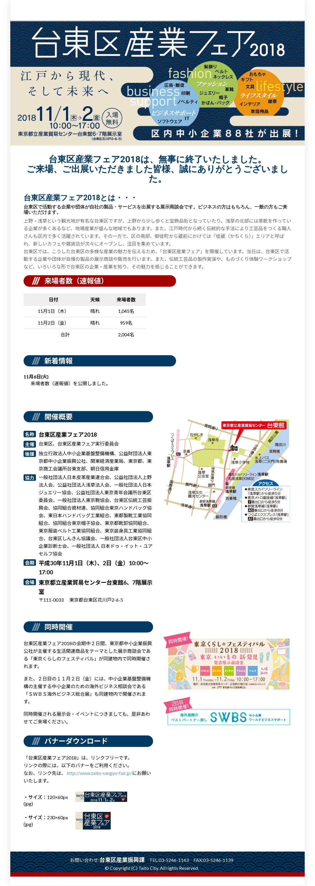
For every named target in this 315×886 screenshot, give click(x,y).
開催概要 (58, 416)
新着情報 (58, 360)
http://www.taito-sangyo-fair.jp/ (99, 773)
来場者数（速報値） (76, 280)
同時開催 (58, 627)
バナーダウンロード (76, 741)
